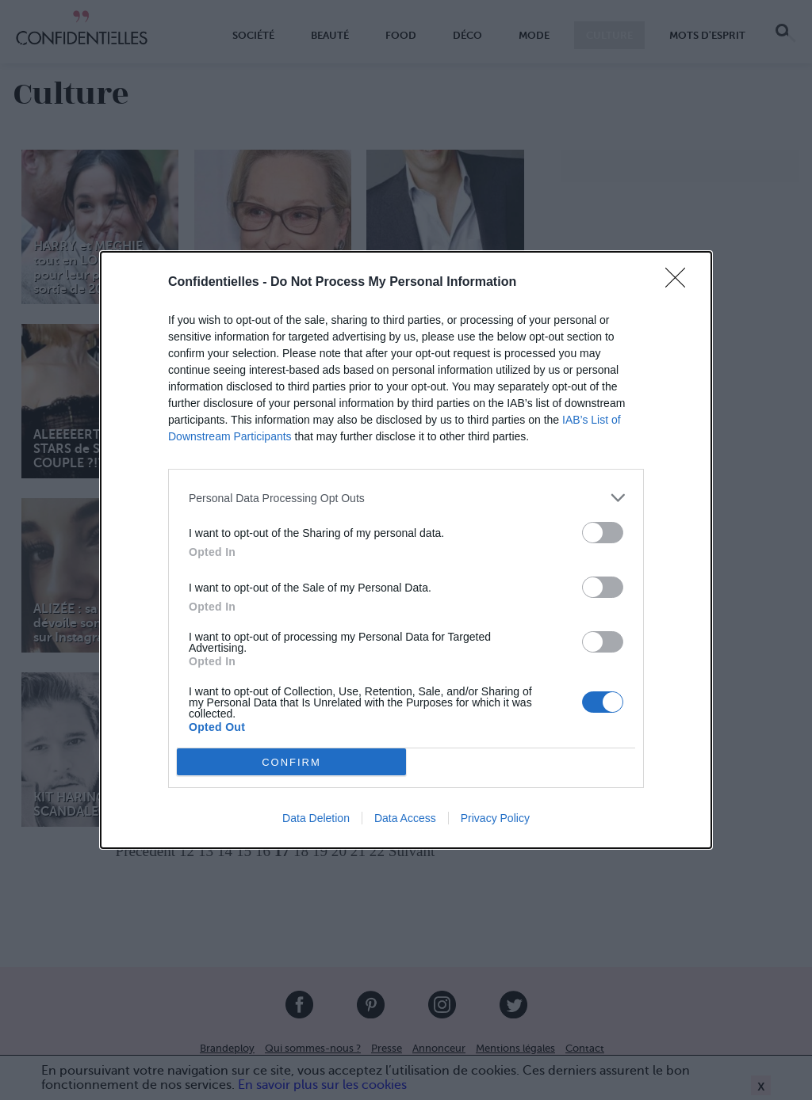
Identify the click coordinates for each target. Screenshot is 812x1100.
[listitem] (406, 497)
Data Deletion (316, 818)
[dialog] (406, 550)
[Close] (680, 283)
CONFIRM (291, 761)
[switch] (602, 532)
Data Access (405, 818)
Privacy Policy (495, 818)
